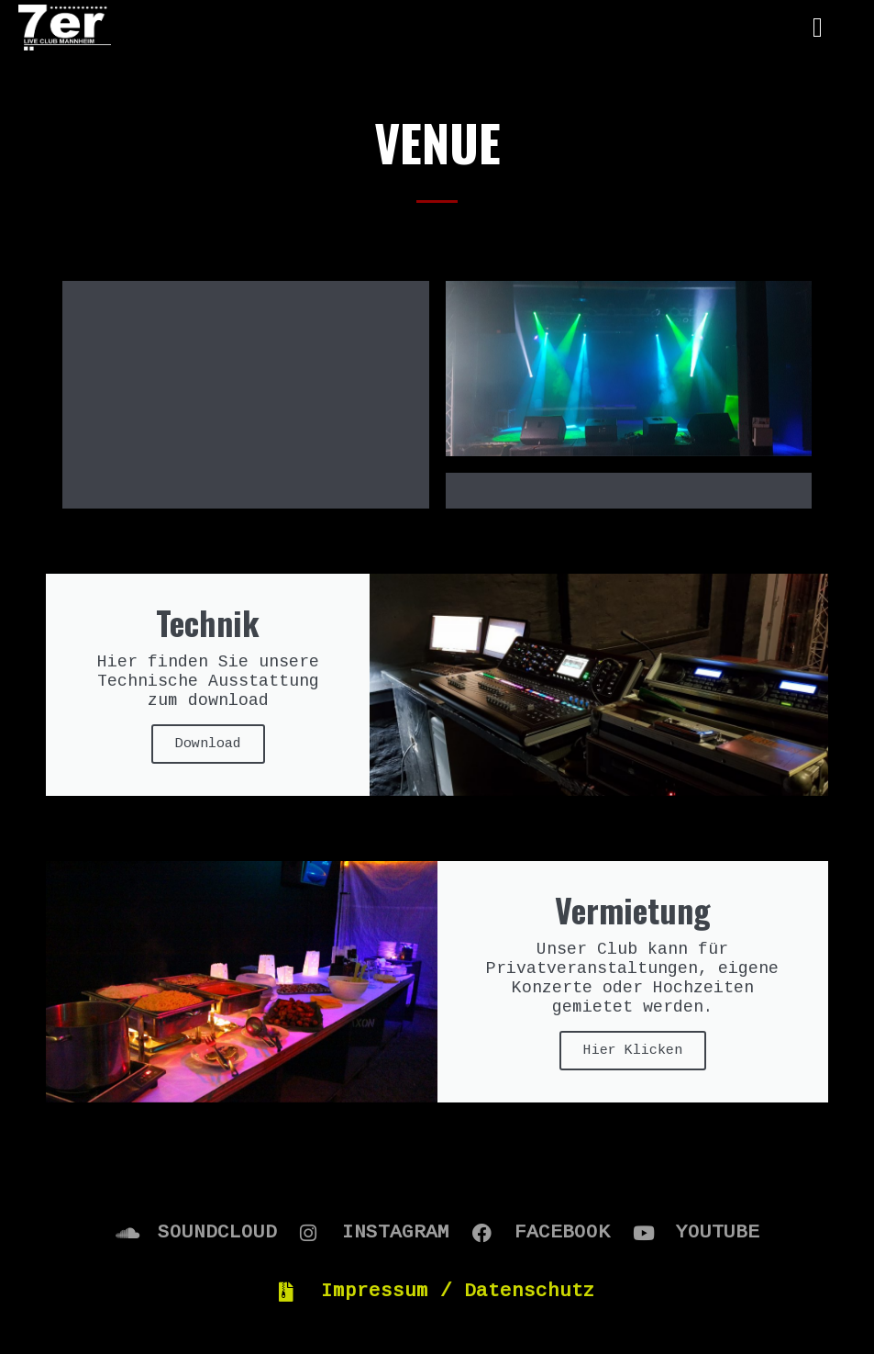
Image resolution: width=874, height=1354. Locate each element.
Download (208, 608)
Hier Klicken (632, 915)
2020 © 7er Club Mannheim (437, 1292)
